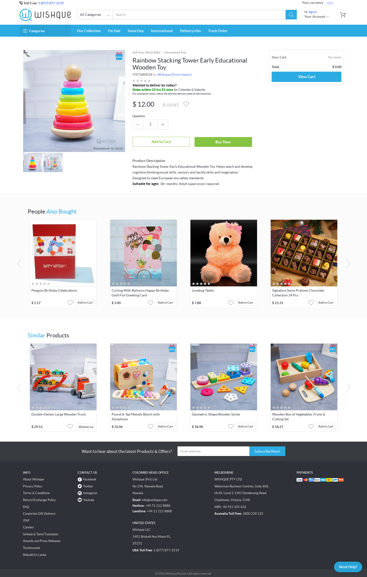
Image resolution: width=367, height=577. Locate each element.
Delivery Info (190, 31)
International (162, 31)
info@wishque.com (154, 499)
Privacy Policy (32, 485)
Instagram (90, 492)
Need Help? (346, 566)
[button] (291, 14)
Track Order (218, 31)
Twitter (88, 485)
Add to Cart (150, 141)
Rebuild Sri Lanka (34, 554)
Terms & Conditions (36, 492)
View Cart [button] (306, 77)
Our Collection (89, 31)
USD (330, 3)
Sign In (313, 11)
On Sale (114, 31)
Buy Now (192, 141)
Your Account (316, 16)
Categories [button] (34, 31)
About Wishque (33, 478)
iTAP (26, 519)
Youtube (88, 499)
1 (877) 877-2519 (51, 3)
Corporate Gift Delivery (39, 512)
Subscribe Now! (267, 450)
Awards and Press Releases (42, 540)
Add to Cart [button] (86, 302)
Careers (28, 526)
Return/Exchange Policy (39, 499)
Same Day (136, 31)
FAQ (26, 506)
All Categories (95, 15)
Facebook (89, 478)
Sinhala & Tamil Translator (40, 533)
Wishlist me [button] (86, 425)
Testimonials (31, 547)
